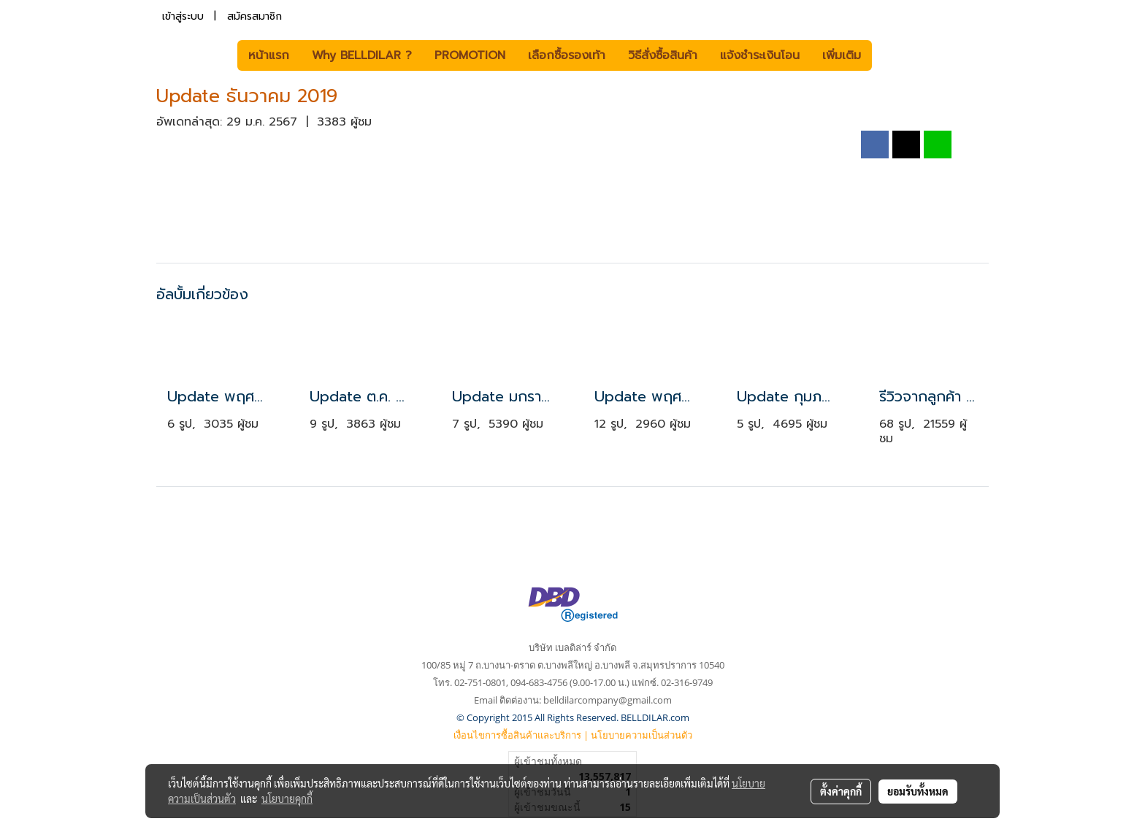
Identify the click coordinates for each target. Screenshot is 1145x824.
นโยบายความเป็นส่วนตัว (641, 735)
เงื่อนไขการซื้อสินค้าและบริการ (517, 735)
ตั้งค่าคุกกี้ (841, 791)
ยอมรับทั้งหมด (918, 791)
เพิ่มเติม (841, 55)
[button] (893, 55)
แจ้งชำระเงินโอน (760, 55)
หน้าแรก (268, 55)
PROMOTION (469, 55)
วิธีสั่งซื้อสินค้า (662, 55)
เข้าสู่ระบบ (183, 16)
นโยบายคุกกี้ (287, 798)
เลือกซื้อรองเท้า (566, 55)
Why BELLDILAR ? (362, 55)
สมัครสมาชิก (254, 16)
